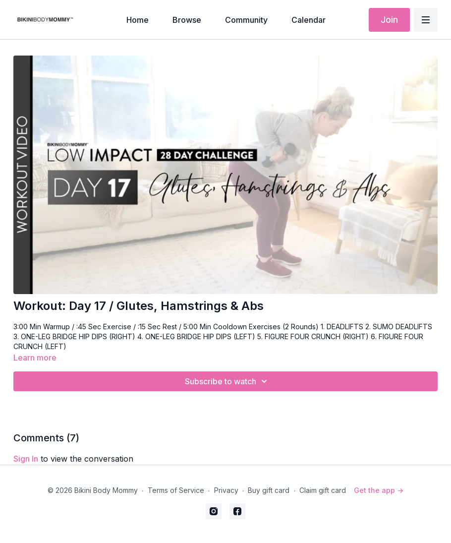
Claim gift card (322, 490)
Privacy (226, 490)
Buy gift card (268, 490)
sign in (25, 459)
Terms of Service (176, 490)
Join (389, 19)
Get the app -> (378, 490)
